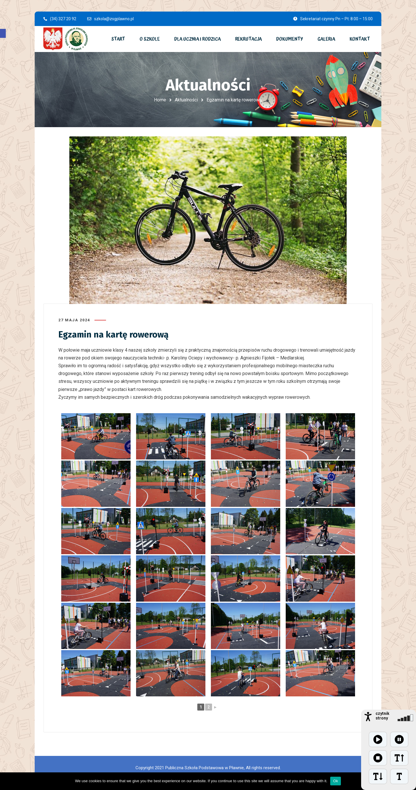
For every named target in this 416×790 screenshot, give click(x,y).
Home (160, 100)
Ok (335, 781)
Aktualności (186, 100)
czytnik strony (382, 715)
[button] (3, 33)
